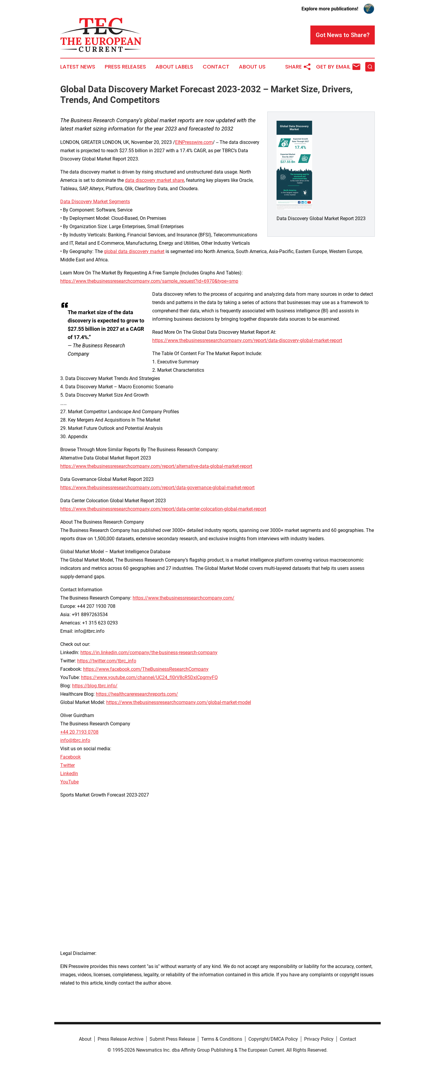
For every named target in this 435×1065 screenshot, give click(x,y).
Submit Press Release (172, 1039)
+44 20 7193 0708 (79, 732)
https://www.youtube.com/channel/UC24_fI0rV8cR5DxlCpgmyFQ (149, 677)
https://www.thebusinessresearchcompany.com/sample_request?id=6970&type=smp (149, 281)
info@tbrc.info (75, 740)
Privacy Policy (319, 1039)
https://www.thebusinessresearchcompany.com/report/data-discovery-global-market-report (247, 340)
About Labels (174, 66)
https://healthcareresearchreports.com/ (137, 694)
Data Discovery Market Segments (95, 201)
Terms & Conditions (221, 1039)
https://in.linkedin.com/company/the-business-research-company (148, 652)
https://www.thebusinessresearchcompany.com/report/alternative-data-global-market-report (156, 466)
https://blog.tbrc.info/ (95, 686)
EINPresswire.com (194, 142)
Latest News (77, 66)
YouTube (69, 782)
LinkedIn (69, 773)
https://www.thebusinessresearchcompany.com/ (183, 598)
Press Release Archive (120, 1039)
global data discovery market (134, 251)
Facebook (70, 757)
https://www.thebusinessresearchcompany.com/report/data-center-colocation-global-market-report (163, 509)
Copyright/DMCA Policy (273, 1039)
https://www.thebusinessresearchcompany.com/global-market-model (178, 702)
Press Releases (125, 66)
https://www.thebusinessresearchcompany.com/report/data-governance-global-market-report (157, 487)
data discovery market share (154, 180)
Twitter (67, 765)
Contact (216, 66)
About (85, 1039)
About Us (252, 66)
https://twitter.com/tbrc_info (106, 661)
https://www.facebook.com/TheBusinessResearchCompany (146, 669)
